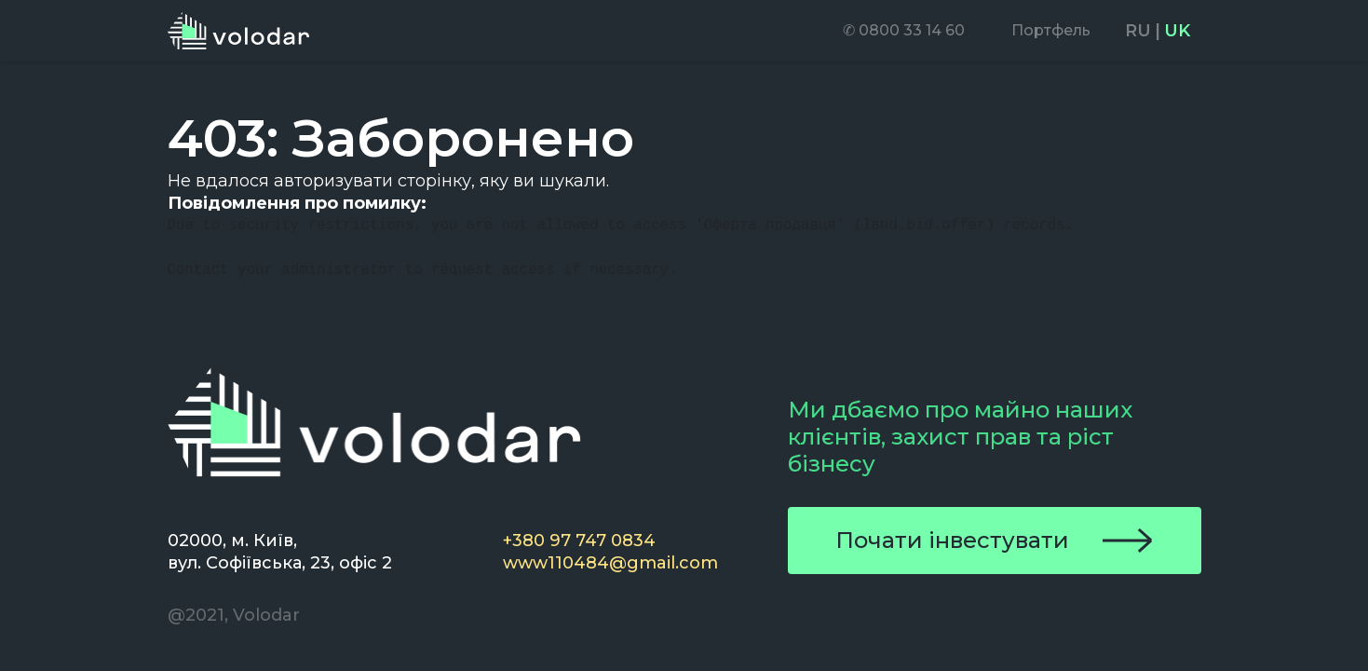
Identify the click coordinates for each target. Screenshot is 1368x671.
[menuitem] (903, 30)
